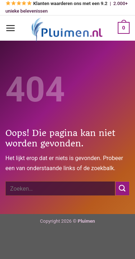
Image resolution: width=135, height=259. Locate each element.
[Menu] (10, 28)
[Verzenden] (122, 188)
